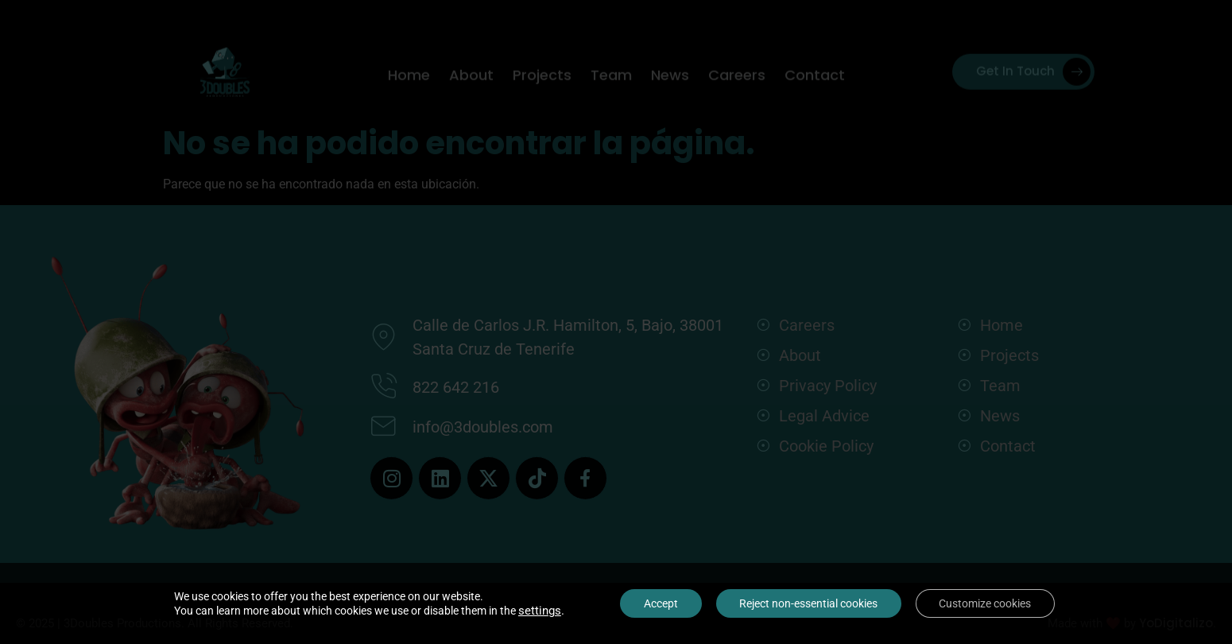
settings (538, 610)
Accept (660, 603)
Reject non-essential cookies (808, 603)
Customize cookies (985, 603)
